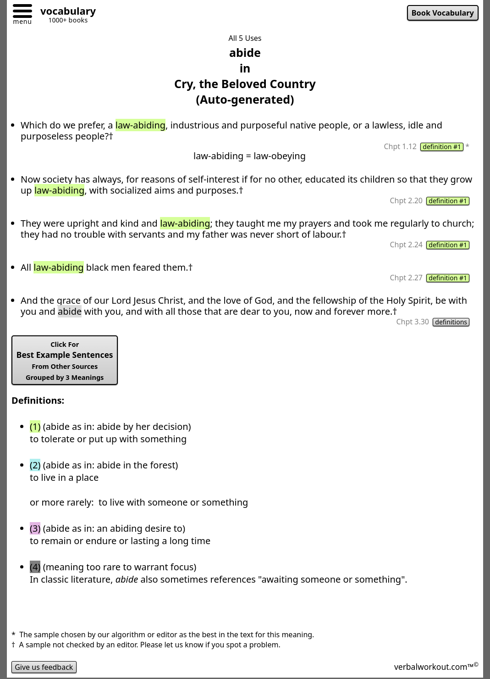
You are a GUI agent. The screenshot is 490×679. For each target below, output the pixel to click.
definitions (451, 322)
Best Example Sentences (65, 361)
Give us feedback (44, 667)
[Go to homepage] (64, 12)
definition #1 (442, 147)
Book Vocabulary (443, 13)
